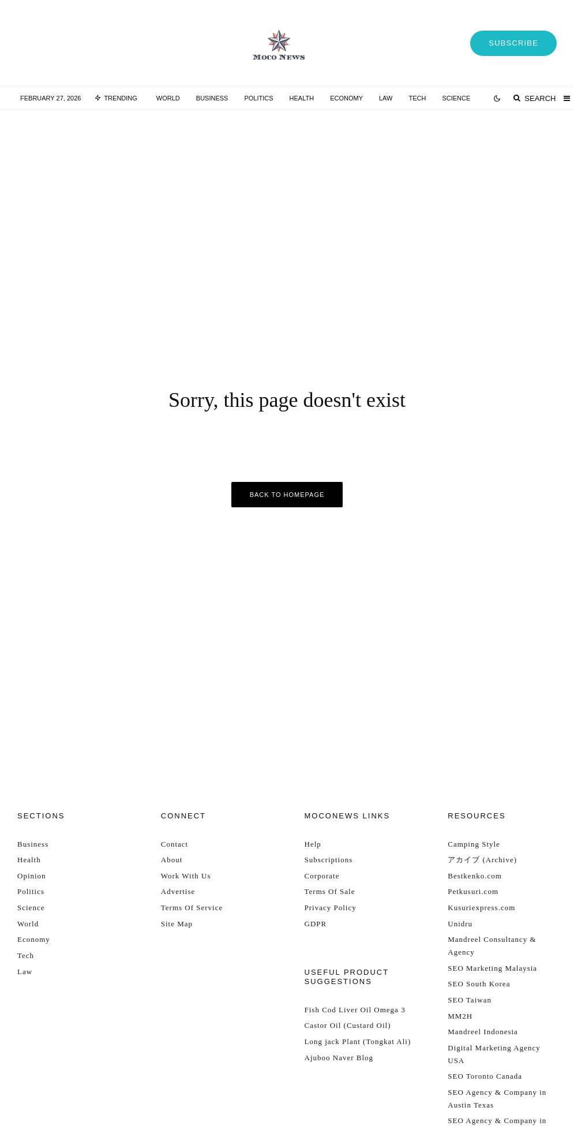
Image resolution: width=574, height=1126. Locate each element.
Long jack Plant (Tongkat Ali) (358, 1041)
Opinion (31, 875)
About (172, 859)
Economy (346, 98)
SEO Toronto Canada (485, 1076)
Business (212, 98)
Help (313, 844)
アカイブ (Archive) (482, 859)
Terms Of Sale (330, 891)
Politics (258, 98)
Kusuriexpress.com (481, 907)
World (168, 98)
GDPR (316, 923)
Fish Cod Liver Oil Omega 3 (355, 1009)
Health (302, 98)
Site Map (177, 923)
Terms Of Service (192, 907)
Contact (174, 844)
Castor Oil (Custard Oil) (348, 1025)
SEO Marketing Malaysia (492, 968)
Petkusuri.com (473, 891)
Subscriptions (329, 859)
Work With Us (186, 875)
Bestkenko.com (475, 875)
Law (385, 98)
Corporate (322, 875)
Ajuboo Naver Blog (339, 1057)
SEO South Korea (479, 983)
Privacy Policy (331, 907)
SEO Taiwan (470, 1000)
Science (456, 98)
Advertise (178, 891)
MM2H (460, 1016)
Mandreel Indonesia (483, 1031)
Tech (417, 98)
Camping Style (474, 844)
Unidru (460, 923)
